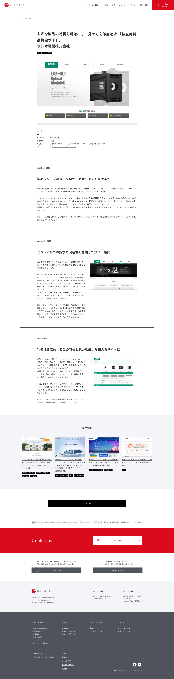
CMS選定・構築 (44, 474)
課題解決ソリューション (41, 655)
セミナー (121, 627)
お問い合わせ (162, 4)
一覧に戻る (88, 508)
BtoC (24, 478)
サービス (64, 627)
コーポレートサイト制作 (97, 471)
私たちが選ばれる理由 (40, 631)
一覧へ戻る (29, 18)
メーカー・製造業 (48, 53)
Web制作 (64, 631)
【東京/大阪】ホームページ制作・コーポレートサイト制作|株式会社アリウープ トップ (55, 527)
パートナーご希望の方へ (41, 646)
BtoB (39, 53)
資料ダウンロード (111, 576)
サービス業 (40, 478)
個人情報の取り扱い (68, 664)
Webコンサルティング (30, 474)
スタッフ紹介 (37, 640)
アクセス (36, 643)
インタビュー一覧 (96, 634)
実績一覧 (93, 631)
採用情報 (64, 667)
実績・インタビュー (86, 527)
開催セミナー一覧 (124, 634)
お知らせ (64, 658)
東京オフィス (97, 598)
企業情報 (36, 637)
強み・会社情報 (38, 627)
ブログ (63, 655)
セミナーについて (124, 631)
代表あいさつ (37, 634)
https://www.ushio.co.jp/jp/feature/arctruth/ (68, 147)
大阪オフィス (127, 598)
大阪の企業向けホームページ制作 (44, 658)
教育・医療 (31, 478)
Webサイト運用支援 (68, 637)
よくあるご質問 (49, 576)
